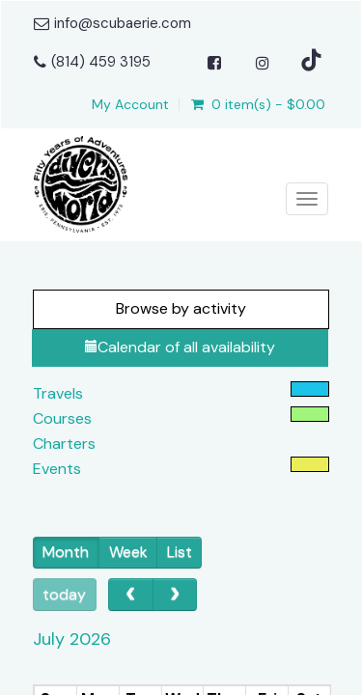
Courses (62, 418)
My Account (130, 104)
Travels (58, 393)
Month (65, 552)
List (179, 552)
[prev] (130, 594)
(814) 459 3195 (101, 61)
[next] (175, 594)
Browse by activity (181, 308)
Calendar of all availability (180, 347)
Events (57, 469)
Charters (64, 443)
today (64, 594)
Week (128, 552)
